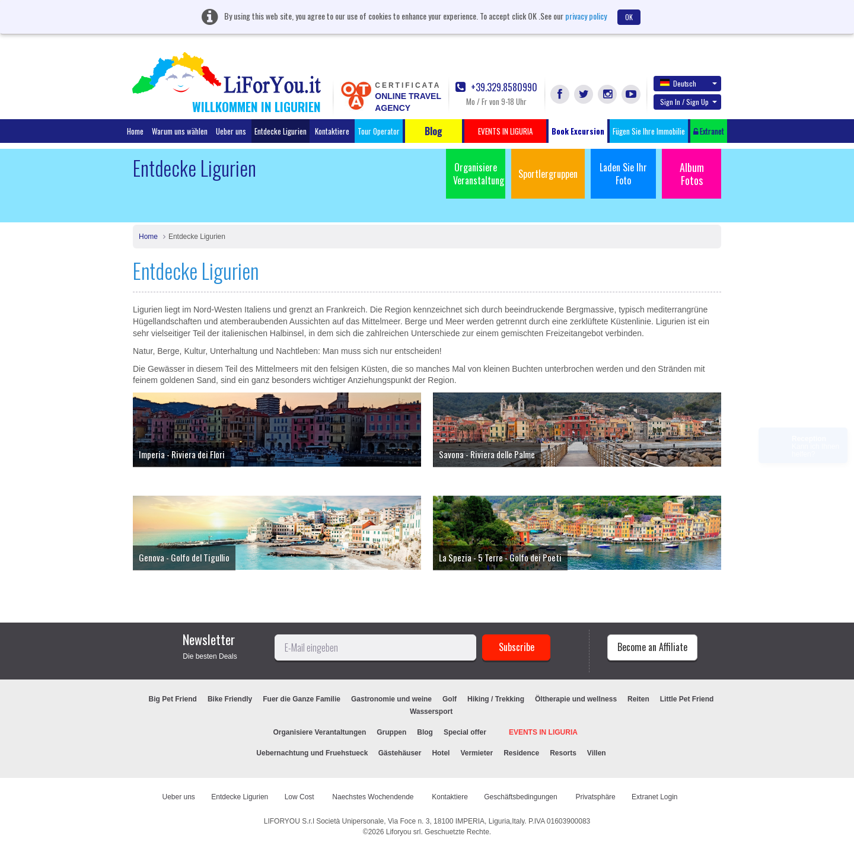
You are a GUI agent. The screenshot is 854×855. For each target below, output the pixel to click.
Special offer (465, 732)
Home (135, 131)
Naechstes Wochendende (374, 797)
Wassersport (431, 711)
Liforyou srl (403, 832)
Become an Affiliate (652, 647)
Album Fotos (692, 173)
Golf (449, 699)
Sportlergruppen (548, 174)
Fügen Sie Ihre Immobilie (649, 131)
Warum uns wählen (180, 131)
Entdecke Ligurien (280, 131)
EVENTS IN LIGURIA (543, 732)
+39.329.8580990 (496, 87)
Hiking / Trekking (495, 699)
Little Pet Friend (687, 699)
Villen (596, 753)
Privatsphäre (595, 797)
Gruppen (391, 732)
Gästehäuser (400, 753)
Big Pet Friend (173, 699)
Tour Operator (379, 131)
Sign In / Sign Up (688, 102)
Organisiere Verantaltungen (320, 732)
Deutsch (688, 83)
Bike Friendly (230, 699)
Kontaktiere (332, 131)
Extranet (708, 131)
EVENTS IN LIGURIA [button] (505, 131)
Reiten (638, 699)
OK (629, 17)
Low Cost (300, 797)
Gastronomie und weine (391, 699)
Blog (425, 732)
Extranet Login (654, 797)
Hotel (441, 753)
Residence (521, 753)
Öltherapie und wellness (576, 699)
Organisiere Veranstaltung (478, 173)
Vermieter (476, 753)
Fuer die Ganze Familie (301, 699)
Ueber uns (231, 131)
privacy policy (586, 15)
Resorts (563, 753)
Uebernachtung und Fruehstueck (312, 753)
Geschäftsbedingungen (521, 797)
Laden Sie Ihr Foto (623, 173)
